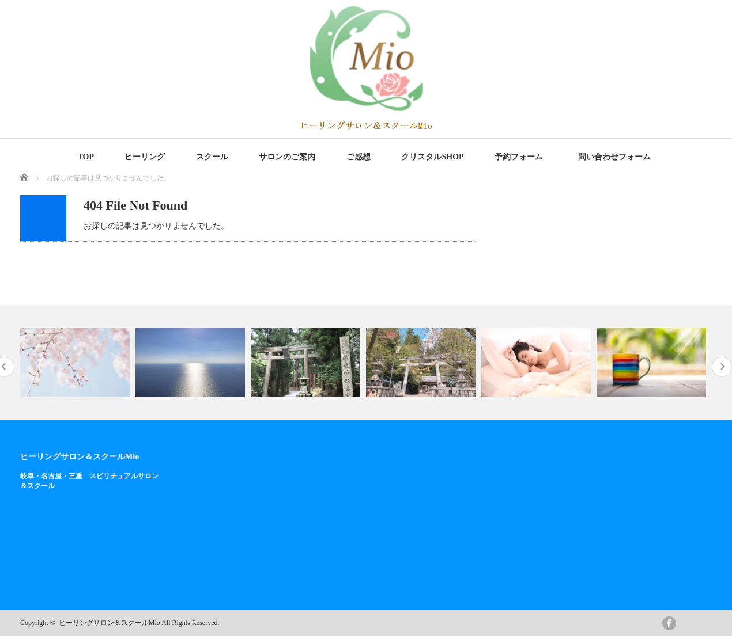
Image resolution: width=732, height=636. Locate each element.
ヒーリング (144, 157)
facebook (669, 623)
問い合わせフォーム (616, 157)
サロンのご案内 (287, 157)
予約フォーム (519, 157)
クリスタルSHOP (432, 157)
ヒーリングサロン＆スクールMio (79, 456)
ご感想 (358, 157)
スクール (212, 157)
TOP (85, 157)
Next (722, 367)
